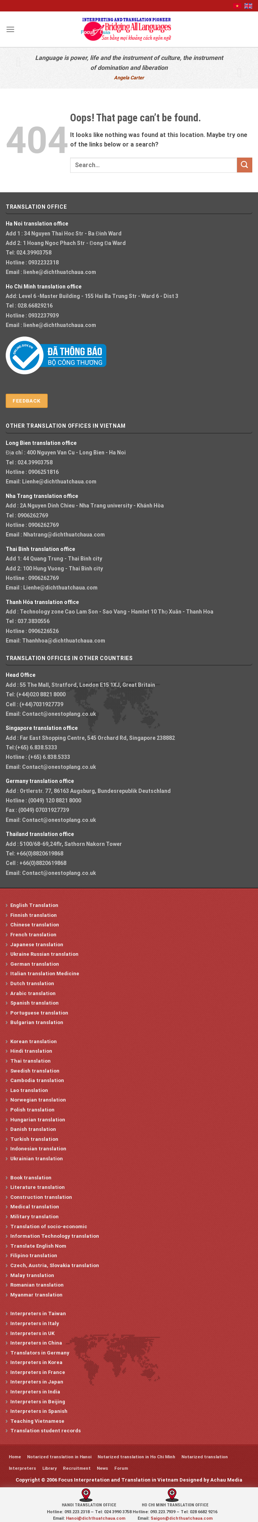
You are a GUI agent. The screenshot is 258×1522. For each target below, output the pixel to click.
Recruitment (77, 1468)
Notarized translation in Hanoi (59, 1456)
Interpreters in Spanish (38, 1411)
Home (15, 1456)
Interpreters (22, 1468)
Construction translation (41, 1197)
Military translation (34, 1216)
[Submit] (244, 165)
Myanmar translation (36, 1295)
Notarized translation (204, 1456)
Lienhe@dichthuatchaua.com (59, 481)
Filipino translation (33, 1255)
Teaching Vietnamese (37, 1421)
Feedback (26, 401)
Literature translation (37, 1187)
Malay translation (32, 1275)
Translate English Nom (38, 1246)
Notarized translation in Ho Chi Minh (136, 1456)
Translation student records (45, 1430)
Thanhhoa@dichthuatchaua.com (63, 641)
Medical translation (34, 1207)
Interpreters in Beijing (37, 1401)
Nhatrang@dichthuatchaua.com (64, 534)
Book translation (30, 1178)
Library (49, 1468)
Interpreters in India (35, 1392)
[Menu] (10, 29)
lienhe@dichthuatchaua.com (59, 272)
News (102, 1468)
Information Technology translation (54, 1236)
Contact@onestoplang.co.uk (59, 714)
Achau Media (226, 1480)
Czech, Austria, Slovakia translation (54, 1265)
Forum (121, 1468)
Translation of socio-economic (48, 1226)
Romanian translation (37, 1285)
